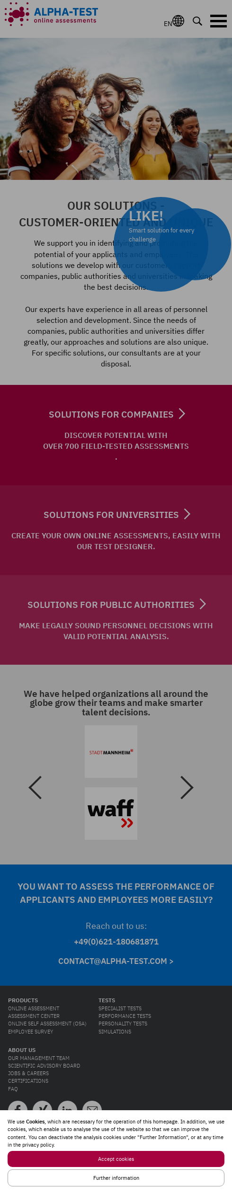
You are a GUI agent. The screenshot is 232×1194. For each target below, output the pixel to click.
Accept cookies (116, 1159)
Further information (116, 1178)
